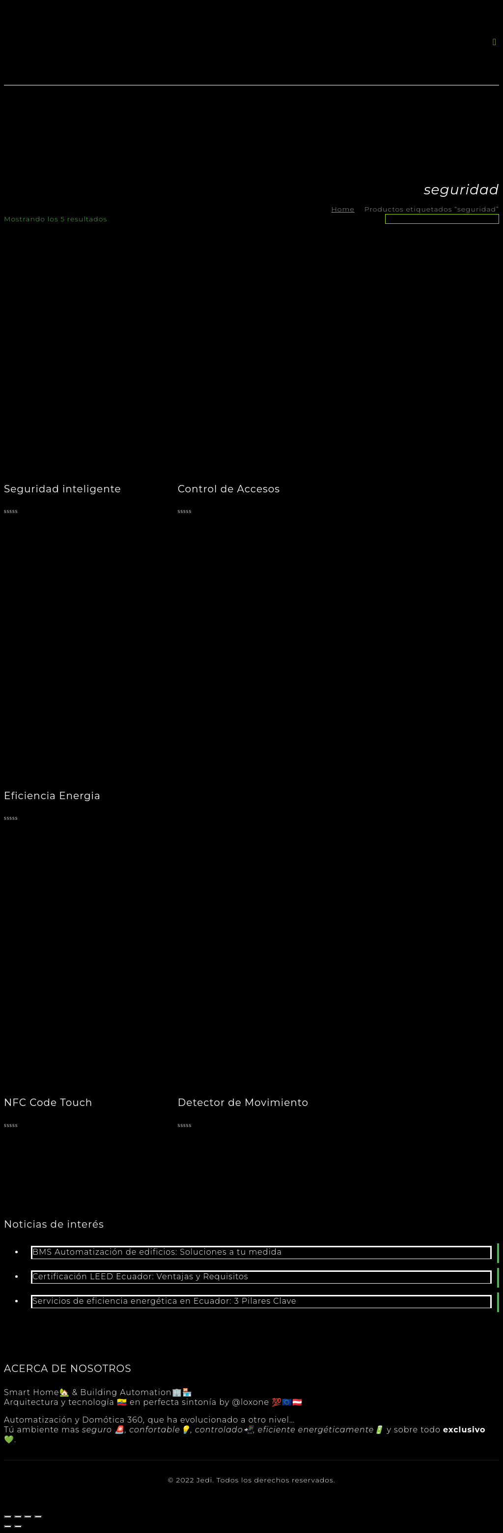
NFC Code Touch (48, 1102)
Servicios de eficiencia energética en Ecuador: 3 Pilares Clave (164, 1301)
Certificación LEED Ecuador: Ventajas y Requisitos (140, 1276)
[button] (495, 42)
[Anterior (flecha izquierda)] (8, 1526)
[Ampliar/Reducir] (38, 1516)
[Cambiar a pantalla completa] (28, 1516)
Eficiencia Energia (52, 796)
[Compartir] (18, 1516)
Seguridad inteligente (62, 489)
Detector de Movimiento (243, 1102)
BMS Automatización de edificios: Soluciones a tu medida (157, 1252)
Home (342, 209)
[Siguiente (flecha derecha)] (18, 1526)
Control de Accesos (229, 489)
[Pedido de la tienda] (442, 219)
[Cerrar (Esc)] (8, 1516)
